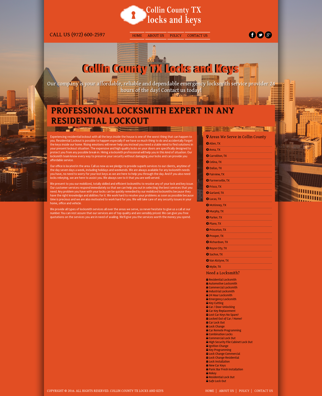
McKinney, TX (216, 205)
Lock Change (215, 326)
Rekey (211, 373)
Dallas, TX (214, 168)
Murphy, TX (215, 211)
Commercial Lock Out (221, 338)
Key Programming (218, 350)
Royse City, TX (216, 248)
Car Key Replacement (220, 311)
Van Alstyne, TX (217, 260)
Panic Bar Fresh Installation (224, 369)
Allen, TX (213, 143)
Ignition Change (217, 346)
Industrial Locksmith (220, 291)
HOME (137, 35)
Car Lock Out (215, 322)
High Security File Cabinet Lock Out (229, 342)
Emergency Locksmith (221, 299)
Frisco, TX (213, 186)
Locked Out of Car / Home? (224, 318)
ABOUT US (156, 35)
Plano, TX (213, 223)
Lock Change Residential (222, 357)
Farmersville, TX (218, 180)
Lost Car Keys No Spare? (222, 315)
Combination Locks (219, 334)
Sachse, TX (214, 254)
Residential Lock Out (220, 377)
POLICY (176, 35)
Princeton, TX (216, 230)
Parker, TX (214, 217)
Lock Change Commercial (223, 354)
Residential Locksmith (221, 279)
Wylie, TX (213, 267)
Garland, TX (215, 193)
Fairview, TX (215, 174)
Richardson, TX (217, 242)
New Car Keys (216, 365)
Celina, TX (214, 162)
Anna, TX (213, 150)
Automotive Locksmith (221, 283)
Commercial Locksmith (221, 287)
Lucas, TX (213, 199)
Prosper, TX (214, 236)
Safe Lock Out (216, 381)
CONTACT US (197, 35)
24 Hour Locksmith (219, 295)
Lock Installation (218, 361)
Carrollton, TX (216, 156)
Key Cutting (214, 303)
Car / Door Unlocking (220, 307)
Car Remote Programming (223, 330)
